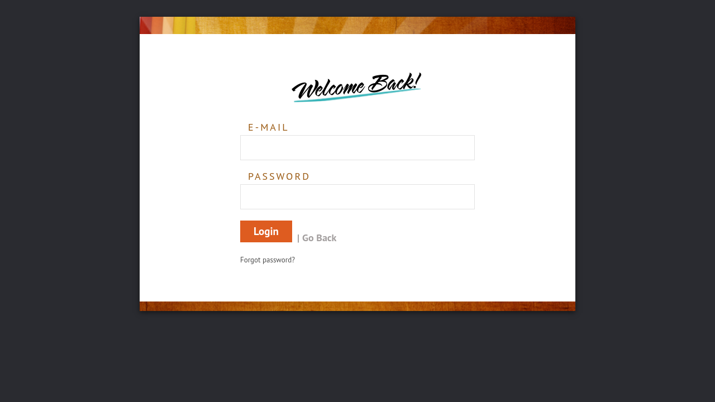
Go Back (319, 237)
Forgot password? (267, 260)
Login (266, 231)
